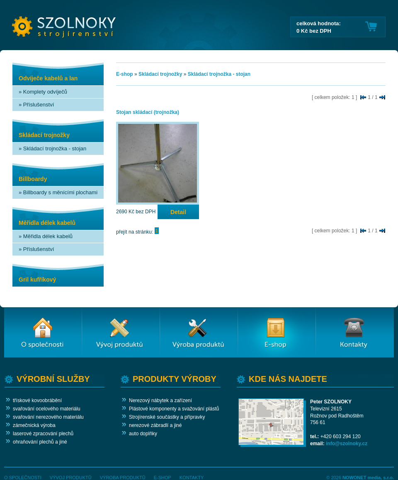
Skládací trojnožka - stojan (219, 74)
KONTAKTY (192, 477)
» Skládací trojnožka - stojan (52, 148)
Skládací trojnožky (44, 135)
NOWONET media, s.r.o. (368, 477)
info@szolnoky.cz (346, 443)
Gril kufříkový (37, 279)
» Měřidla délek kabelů (46, 236)
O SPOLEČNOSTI (22, 477)
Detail (178, 212)
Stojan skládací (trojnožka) (147, 112)
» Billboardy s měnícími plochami (58, 192)
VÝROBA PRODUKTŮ (123, 477)
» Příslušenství (36, 104)
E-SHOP (162, 477)
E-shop (124, 74)
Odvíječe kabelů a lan (48, 78)
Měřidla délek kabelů (47, 222)
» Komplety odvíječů (43, 92)
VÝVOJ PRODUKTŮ (71, 477)
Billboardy (33, 179)
